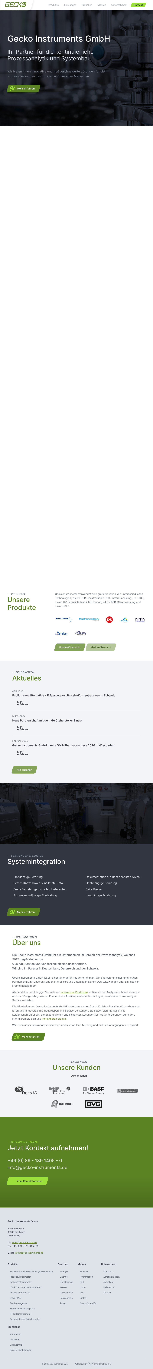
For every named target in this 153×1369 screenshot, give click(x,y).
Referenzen (109, 1287)
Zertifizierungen (111, 1276)
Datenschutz (16, 1344)
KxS (82, 1282)
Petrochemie (66, 1298)
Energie (64, 1271)
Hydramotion (86, 1276)
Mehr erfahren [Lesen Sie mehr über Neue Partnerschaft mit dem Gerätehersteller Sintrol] (22, 728)
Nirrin (83, 1287)
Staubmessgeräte (18, 1303)
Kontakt (107, 1292)
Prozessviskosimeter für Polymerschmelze (31, 1271)
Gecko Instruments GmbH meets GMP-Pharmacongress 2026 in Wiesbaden (63, 745)
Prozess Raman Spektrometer (25, 1319)
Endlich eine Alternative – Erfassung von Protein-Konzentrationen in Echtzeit (63, 695)
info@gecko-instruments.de (37, 1167)
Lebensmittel (66, 1292)
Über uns (108, 1271)
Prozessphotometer (20, 1292)
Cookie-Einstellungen (21, 1350)
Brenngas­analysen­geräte (22, 1308)
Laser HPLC (16, 1298)
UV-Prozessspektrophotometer (25, 1287)
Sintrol (83, 1298)
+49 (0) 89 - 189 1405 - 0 (34, 1160)
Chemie (64, 1276)
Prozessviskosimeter (20, 1276)
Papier (63, 1303)
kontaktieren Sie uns (54, 1018)
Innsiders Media (101, 1364)
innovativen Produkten (74, 992)
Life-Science (66, 1282)
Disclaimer (15, 1339)
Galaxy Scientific (88, 1303)
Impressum (15, 1334)
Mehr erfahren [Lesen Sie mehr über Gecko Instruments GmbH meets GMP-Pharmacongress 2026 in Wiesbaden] (22, 753)
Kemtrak (84, 1271)
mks (82, 1292)
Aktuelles (108, 1282)
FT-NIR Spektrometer (20, 1314)
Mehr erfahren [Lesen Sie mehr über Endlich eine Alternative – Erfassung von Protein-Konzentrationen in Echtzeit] (22, 703)
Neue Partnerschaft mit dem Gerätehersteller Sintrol (47, 720)
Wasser (63, 1287)
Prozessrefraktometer (21, 1282)
